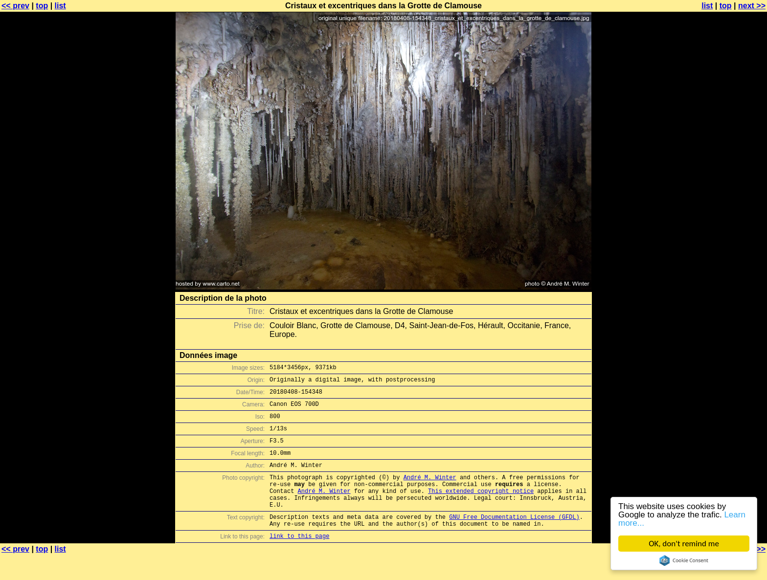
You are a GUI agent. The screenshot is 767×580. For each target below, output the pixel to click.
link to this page (299, 561)
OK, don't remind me (684, 543)
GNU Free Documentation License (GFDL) (514, 539)
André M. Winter (430, 492)
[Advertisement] (727, 242)
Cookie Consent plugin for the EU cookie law (683, 560)
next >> (752, 5)
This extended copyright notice (481, 508)
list (60, 5)
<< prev (15, 5)
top (42, 5)
